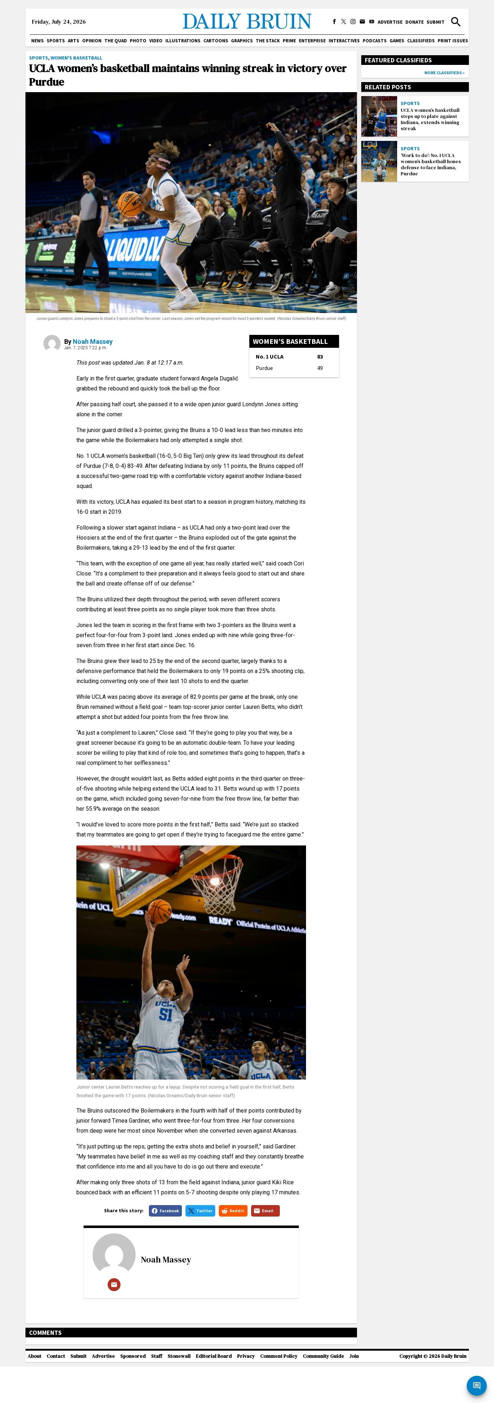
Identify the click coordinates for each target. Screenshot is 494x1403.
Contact (56, 1392)
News (37, 41)
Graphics (242, 41)
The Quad (115, 41)
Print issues (453, 41)
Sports (56, 41)
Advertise (390, 22)
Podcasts (375, 41)
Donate (414, 22)
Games (397, 41)
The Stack (268, 41)
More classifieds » (444, 72)
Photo (138, 41)
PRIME (289, 41)
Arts (73, 41)
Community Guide (323, 1392)
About (34, 1392)
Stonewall (179, 1392)
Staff (156, 1392)
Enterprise (312, 41)
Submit (435, 22)
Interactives (344, 41)
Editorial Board (214, 1392)
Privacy (246, 1392)
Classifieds (421, 41)
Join (354, 1392)
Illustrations (183, 41)
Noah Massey (93, 341)
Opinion (92, 41)
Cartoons (215, 41)
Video (156, 41)
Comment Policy (278, 1392)
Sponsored (133, 1392)
